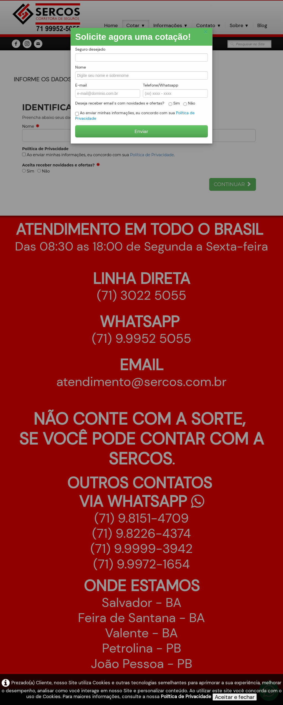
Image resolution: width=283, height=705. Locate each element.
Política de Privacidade (186, 696)
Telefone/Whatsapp (160, 85)
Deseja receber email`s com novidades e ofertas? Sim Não (135, 103)
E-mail (81, 85)
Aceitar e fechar (235, 697)
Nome (80, 67)
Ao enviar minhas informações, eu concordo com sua (135, 115)
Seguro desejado (90, 49)
